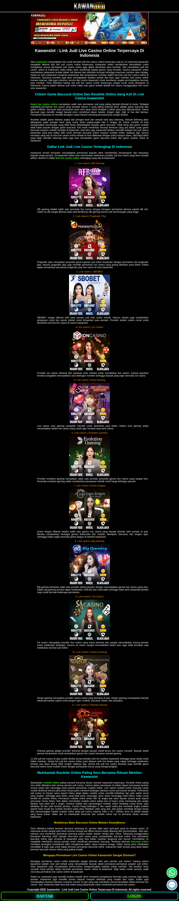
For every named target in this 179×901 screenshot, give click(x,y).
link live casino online (68, 158)
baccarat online (140, 841)
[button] (36, 29)
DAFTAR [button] (44, 896)
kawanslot (41, 62)
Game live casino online (44, 104)
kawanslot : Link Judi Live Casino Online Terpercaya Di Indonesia (87, 889)
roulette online (51, 782)
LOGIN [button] (134, 896)
